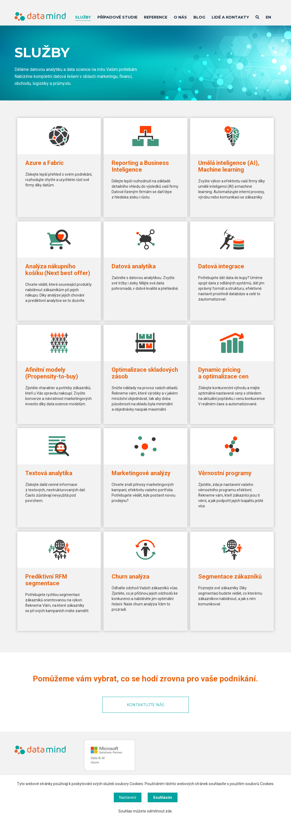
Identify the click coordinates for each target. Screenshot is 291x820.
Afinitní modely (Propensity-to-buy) (51, 373)
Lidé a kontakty (230, 17)
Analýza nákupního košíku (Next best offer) (57, 269)
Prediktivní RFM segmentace (46, 580)
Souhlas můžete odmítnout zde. (145, 811)
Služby (83, 17)
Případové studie (117, 17)
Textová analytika (48, 473)
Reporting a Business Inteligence (140, 166)
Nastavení (127, 797)
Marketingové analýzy (141, 473)
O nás (180, 17)
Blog (199, 17)
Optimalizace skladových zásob (145, 373)
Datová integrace (221, 266)
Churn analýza (130, 576)
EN (268, 17)
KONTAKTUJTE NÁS (145, 704)
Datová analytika (134, 266)
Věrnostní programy (224, 473)
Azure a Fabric (44, 163)
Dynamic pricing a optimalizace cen (223, 373)
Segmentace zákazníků (230, 576)
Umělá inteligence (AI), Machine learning (228, 166)
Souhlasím (162, 797)
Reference (155, 17)
